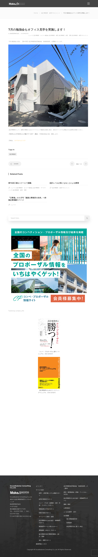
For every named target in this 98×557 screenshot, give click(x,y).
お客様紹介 (67, 508)
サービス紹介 (40, 490)
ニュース (30, 35)
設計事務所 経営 (53, 35)
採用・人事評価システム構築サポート (49, 494)
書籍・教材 (67, 504)
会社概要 (66, 516)
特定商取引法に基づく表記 (75, 526)
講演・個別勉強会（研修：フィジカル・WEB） (76, 493)
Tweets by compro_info (16, 311)
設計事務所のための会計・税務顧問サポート (49, 522)
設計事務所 (12, 154)
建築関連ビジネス (41, 544)
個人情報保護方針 (72, 519)
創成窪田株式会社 (15, 33)
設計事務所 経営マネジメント (50, 13)
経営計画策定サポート (45, 499)
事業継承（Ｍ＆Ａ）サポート (47, 530)
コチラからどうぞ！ (20, 140)
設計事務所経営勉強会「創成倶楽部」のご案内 (76, 487)
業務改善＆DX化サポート (46, 509)
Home (36, 13)
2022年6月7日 (24, 33)
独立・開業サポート (45, 540)
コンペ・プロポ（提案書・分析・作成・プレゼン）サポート (49, 504)
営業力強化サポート (45, 513)
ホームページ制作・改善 (46, 516)
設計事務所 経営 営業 (65, 35)
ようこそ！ (39, 486)
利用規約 (69, 523)
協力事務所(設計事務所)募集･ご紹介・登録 (49, 535)
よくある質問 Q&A (70, 512)
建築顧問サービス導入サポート (48, 526)
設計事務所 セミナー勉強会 (40, 35)
